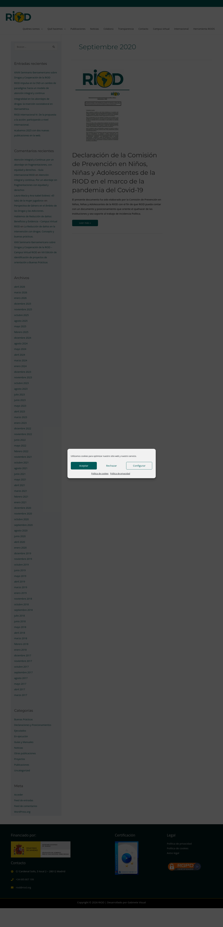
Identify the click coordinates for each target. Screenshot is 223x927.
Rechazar (111, 465)
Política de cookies (100, 473)
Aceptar (83, 465)
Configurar (139, 465)
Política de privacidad (120, 473)
